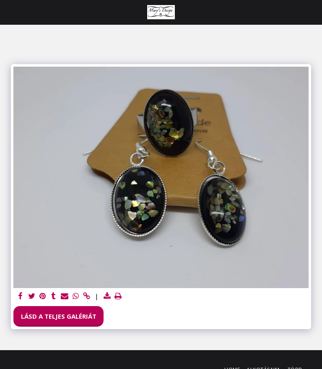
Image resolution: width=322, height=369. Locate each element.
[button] (9, 12)
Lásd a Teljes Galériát (58, 316)
